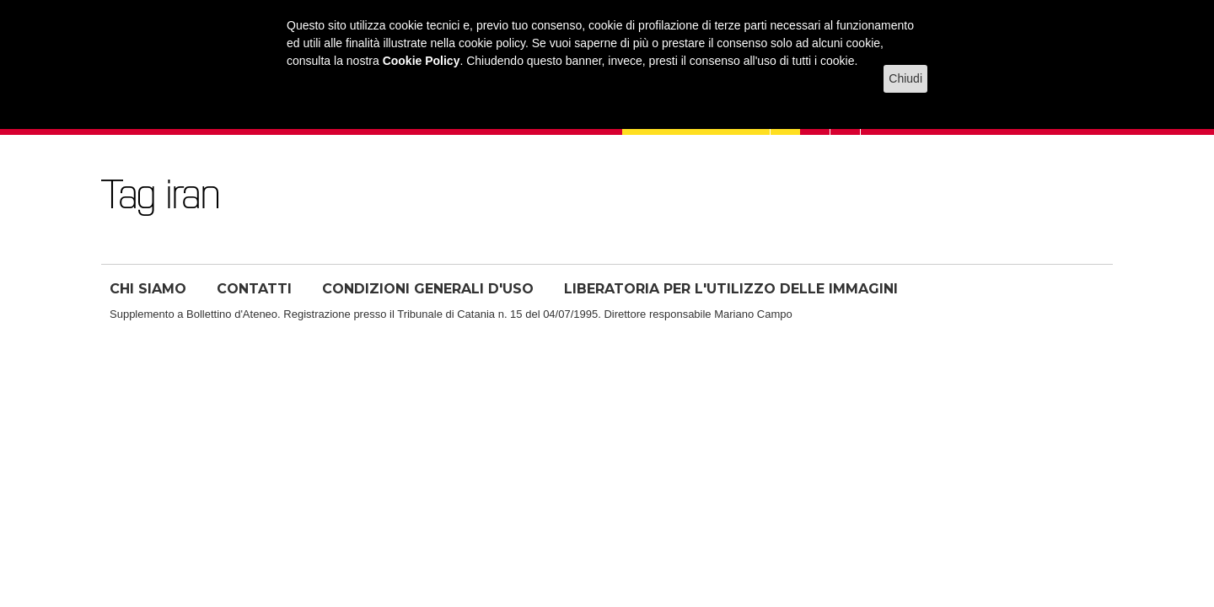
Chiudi (905, 78)
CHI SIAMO (148, 289)
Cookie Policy (421, 60)
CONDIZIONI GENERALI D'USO (428, 289)
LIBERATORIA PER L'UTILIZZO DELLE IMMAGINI (731, 289)
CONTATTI (254, 289)
